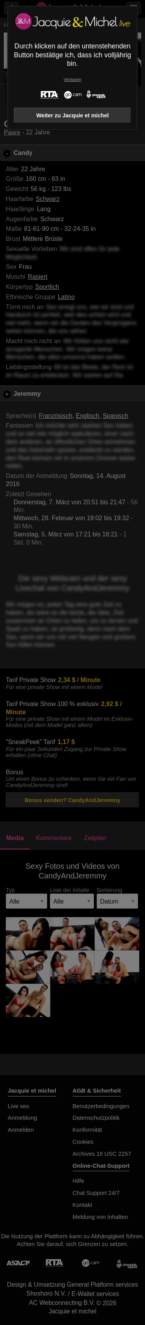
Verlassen (73, 79)
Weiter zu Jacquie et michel (72, 115)
